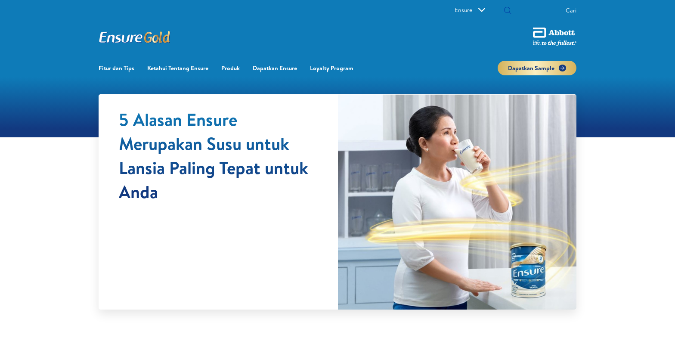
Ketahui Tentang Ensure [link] (177, 68)
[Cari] (543, 10)
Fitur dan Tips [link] (116, 68)
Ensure (470, 10)
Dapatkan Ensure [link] (275, 68)
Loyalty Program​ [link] (331, 68)
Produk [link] (230, 68)
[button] (507, 11)
